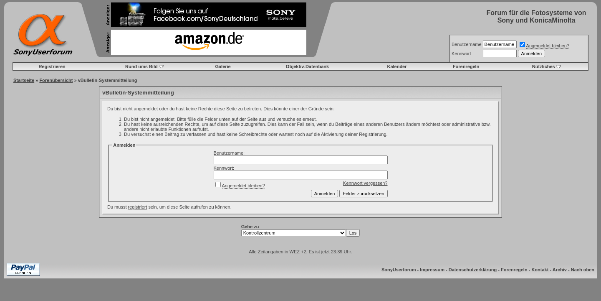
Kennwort (461, 53)
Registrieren (52, 66)
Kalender (397, 66)
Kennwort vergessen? (365, 183)
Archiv (560, 269)
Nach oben (582, 269)
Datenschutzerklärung (473, 269)
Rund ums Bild (141, 66)
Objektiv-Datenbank (307, 66)
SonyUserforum (398, 269)
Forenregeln (466, 66)
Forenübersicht (56, 80)
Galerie (222, 66)
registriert (137, 206)
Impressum (432, 269)
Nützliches (543, 66)
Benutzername (467, 44)
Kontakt (539, 269)
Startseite (23, 80)
